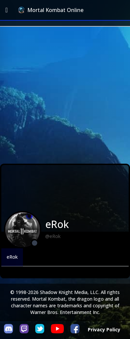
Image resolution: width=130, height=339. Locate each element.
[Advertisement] (65, 95)
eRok (12, 257)
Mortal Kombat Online (50, 10)
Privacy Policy (104, 329)
